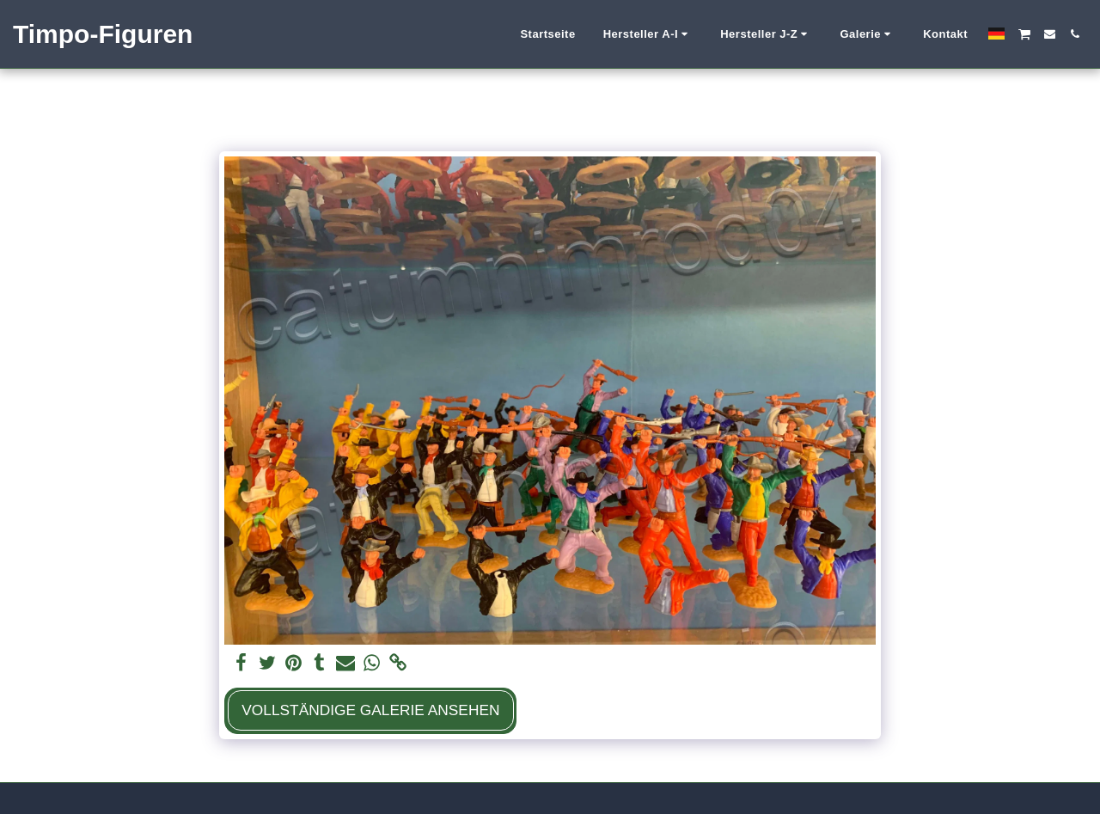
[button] (648, 34)
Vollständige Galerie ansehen (370, 710)
